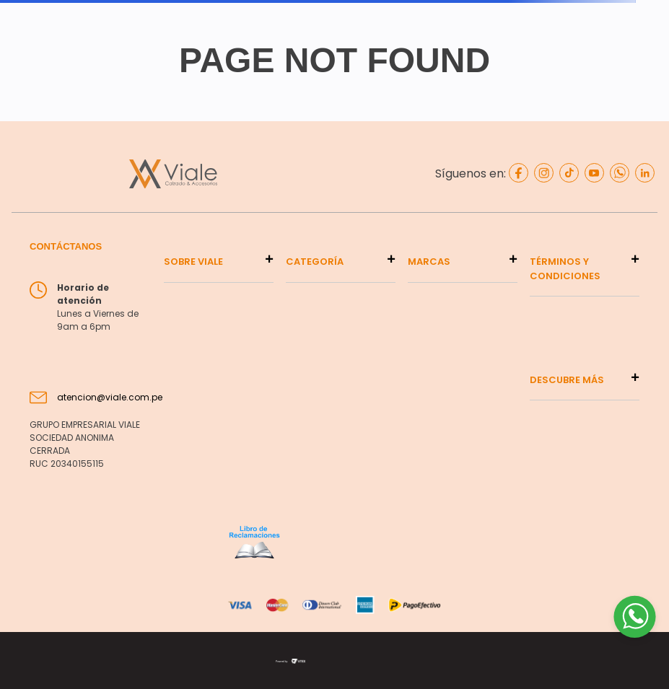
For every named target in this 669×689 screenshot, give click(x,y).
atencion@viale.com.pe (109, 397)
